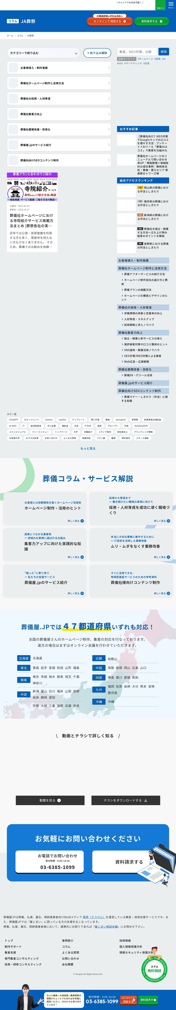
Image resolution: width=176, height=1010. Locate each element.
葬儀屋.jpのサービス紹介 (135, 383)
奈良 (76, 705)
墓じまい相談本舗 (106, 932)
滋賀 (60, 705)
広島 (135, 668)
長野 (76, 691)
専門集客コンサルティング (22, 964)
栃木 (52, 676)
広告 (147, 63)
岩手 (44, 668)
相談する (110, 20)
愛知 (52, 697)
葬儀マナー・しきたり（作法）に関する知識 (144, 399)
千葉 (76, 676)
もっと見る (88, 448)
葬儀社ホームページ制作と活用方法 (142, 268)
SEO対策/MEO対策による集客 (143, 356)
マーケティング (134, 63)
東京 (36, 676)
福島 (76, 668)
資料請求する (149, 21)
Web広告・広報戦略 (136, 361)
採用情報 (125, 946)
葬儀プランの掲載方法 (138, 290)
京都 (36, 705)
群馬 (60, 676)
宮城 (52, 668)
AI (164, 58)
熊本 (143, 686)
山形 (68, 668)
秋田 (60, 668)
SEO (120, 63)
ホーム (10, 35)
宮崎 (151, 686)
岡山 (127, 668)
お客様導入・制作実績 (133, 260)
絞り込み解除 (98, 53)
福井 (60, 691)
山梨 (68, 691)
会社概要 (68, 970)
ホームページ (146, 58)
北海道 (37, 658)
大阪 (44, 705)
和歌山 (112, 659)
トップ (9, 946)
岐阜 (36, 697)
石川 (52, 691)
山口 (143, 668)
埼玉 (68, 676)
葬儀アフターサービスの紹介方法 (144, 274)
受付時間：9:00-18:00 (95, 1000)
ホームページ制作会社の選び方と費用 (144, 282)
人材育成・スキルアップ (139, 319)
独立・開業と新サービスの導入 (143, 338)
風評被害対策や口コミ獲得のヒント (146, 344)
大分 (135, 686)
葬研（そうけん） (94, 922)
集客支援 (10, 958)
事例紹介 (68, 946)
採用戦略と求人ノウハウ (139, 325)
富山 (44, 691)
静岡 (44, 697)
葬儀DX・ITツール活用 (138, 375)
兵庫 (68, 705)
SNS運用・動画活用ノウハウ (142, 350)
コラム (20, 35)
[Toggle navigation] (171, 5)
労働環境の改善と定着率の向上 (143, 313)
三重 (52, 705)
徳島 (111, 677)
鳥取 (111, 668)
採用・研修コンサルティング (23, 970)
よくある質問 (70, 958)
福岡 (111, 686)
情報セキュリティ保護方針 (136, 958)
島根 (119, 668)
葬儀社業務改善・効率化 (135, 369)
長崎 (127, 686)
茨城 (44, 676)
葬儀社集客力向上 (130, 333)
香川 (119, 677)
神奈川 (37, 683)
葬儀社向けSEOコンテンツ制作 (139, 391)
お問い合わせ (70, 964)
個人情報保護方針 (130, 952)
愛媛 (127, 677)
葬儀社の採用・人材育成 (135, 307)
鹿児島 (112, 693)
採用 (158, 58)
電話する (160, 5)
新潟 (36, 691)
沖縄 (111, 701)
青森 (36, 668)
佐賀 (119, 686)
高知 (135, 677)
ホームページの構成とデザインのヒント (144, 298)
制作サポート (13, 952)
